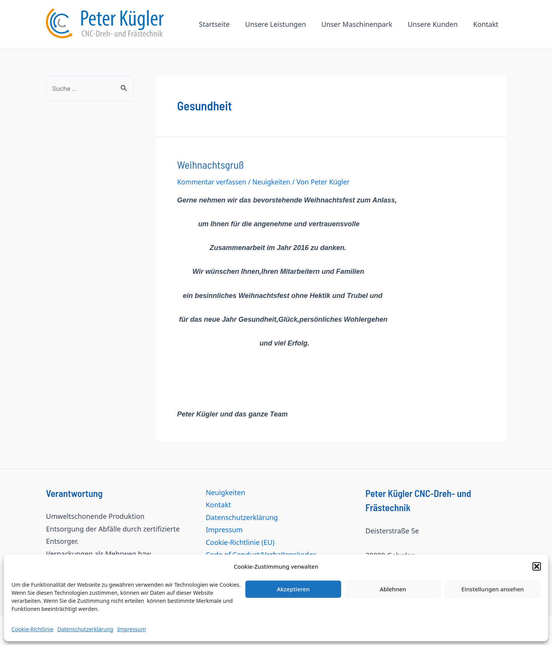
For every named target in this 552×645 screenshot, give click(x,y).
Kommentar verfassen (213, 181)
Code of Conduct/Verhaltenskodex (261, 553)
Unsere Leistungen (280, 24)
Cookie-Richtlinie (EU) (240, 541)
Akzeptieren (293, 589)
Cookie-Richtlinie (32, 629)
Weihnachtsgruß (208, 164)
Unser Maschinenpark (360, 24)
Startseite (221, 24)
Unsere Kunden (435, 24)
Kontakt (486, 24)
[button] (536, 566)
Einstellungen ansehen (493, 589)
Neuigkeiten (274, 181)
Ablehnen (393, 589)
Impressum (131, 629)
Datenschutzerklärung (85, 629)
